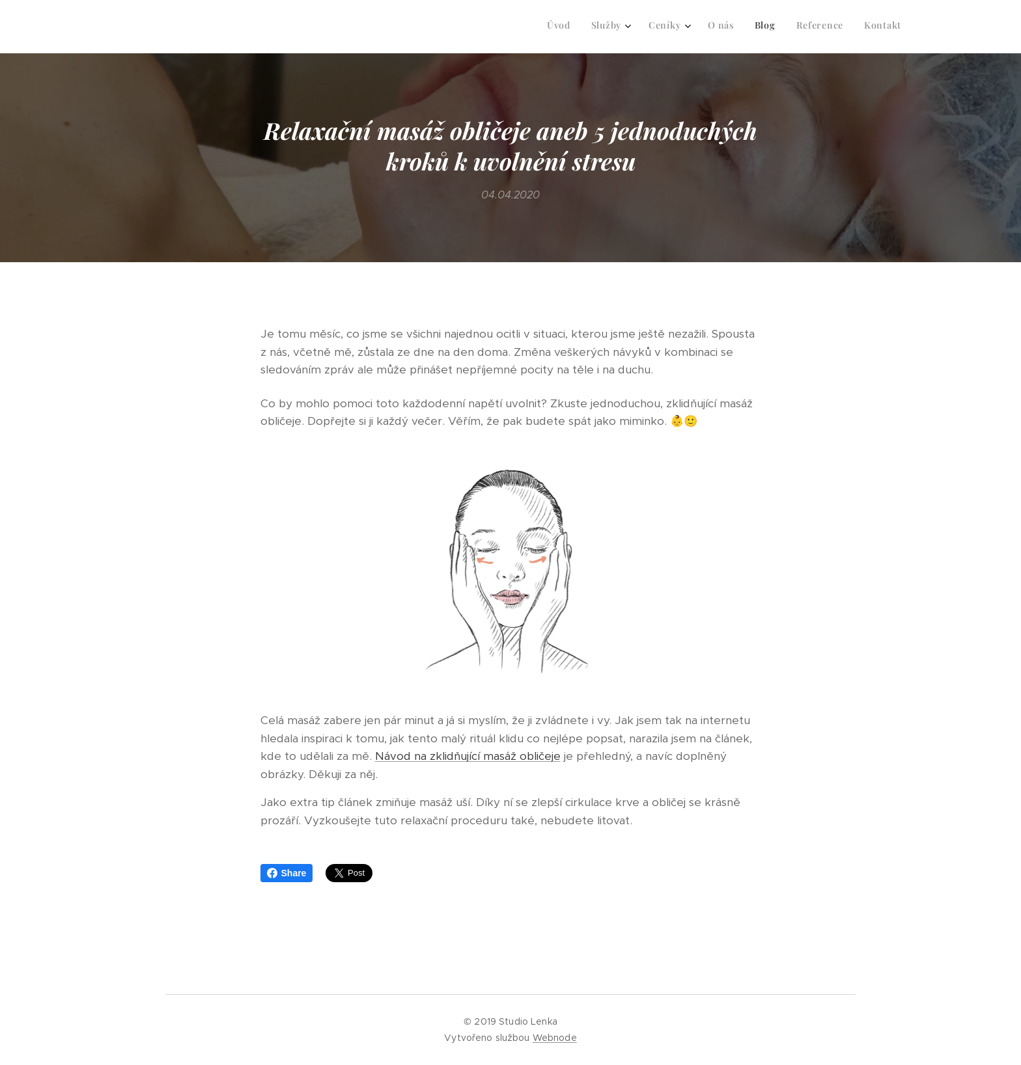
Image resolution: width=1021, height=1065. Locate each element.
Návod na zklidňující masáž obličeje (468, 756)
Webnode (555, 1038)
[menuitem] (767, 26)
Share (287, 873)
